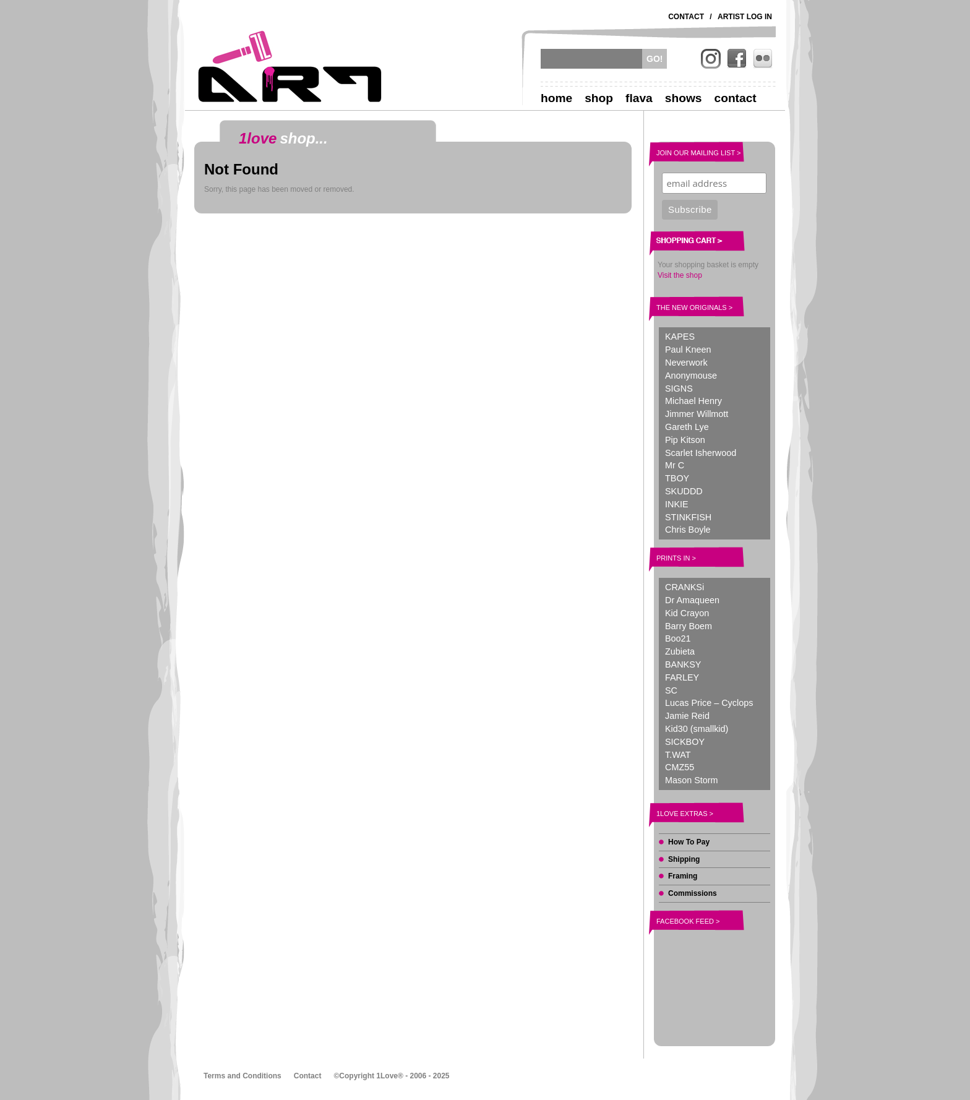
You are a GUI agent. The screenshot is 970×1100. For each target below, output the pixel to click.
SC (671, 690)
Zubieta (680, 651)
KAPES (680, 337)
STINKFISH (688, 517)
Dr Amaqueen (692, 600)
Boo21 (678, 638)
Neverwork (686, 362)
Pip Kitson (685, 440)
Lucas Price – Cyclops (709, 703)
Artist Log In (745, 16)
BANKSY (683, 664)
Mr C (674, 465)
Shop (599, 98)
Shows (683, 98)
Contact (686, 16)
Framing (682, 876)
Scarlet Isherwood (700, 453)
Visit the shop (680, 275)
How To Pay (689, 842)
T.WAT (678, 755)
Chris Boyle (688, 530)
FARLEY (682, 677)
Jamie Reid (687, 716)
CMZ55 (679, 767)
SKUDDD (684, 491)
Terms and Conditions (242, 1076)
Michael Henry (693, 401)
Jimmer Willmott (696, 414)
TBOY (677, 478)
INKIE (677, 504)
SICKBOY (685, 742)
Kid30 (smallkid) (696, 729)
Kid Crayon (687, 613)
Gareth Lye (687, 427)
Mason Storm (691, 780)
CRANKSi (684, 587)
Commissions (692, 893)
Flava (639, 98)
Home (556, 98)
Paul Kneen (688, 349)
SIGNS (679, 388)
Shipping (684, 859)
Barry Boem (688, 626)
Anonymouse (691, 375)
